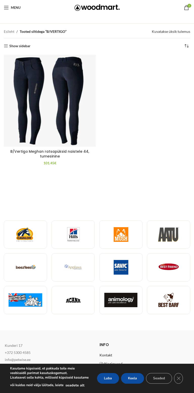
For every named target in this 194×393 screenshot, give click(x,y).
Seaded (158, 376)
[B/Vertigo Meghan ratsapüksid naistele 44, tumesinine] (50, 101)
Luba (104, 376)
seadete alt (19, 385)
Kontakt (106, 355)
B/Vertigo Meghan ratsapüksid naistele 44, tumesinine (49, 154)
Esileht (9, 31)
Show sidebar (20, 46)
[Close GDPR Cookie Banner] (178, 376)
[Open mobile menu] (12, 8)
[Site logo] (97, 7)
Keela (130, 376)
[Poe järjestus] (186, 46)
